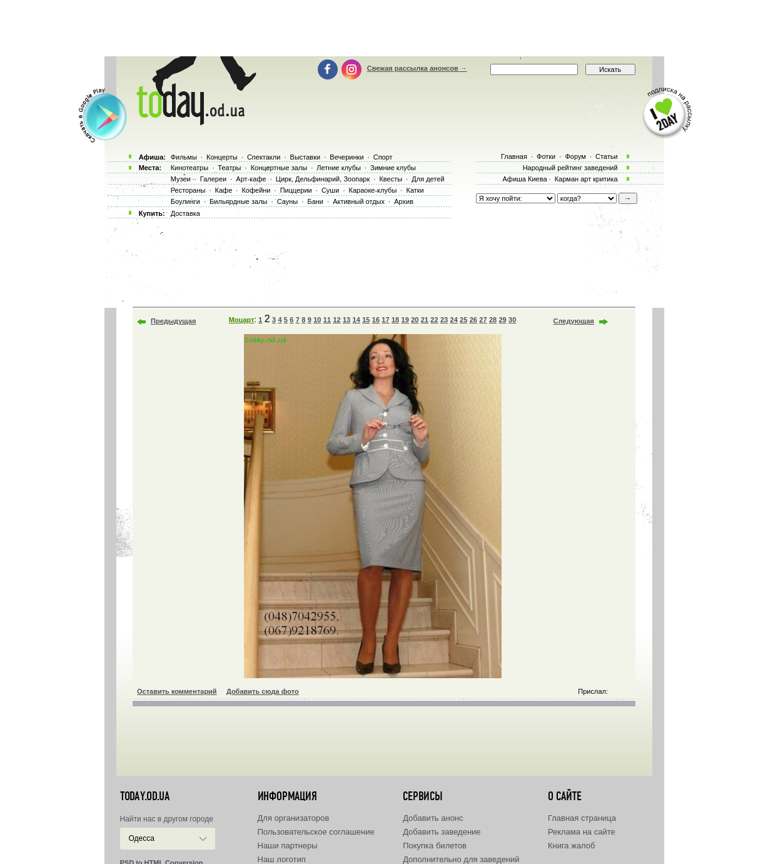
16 (376, 319)
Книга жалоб (571, 845)
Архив (403, 201)
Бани (315, 201)
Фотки (546, 156)
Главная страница (582, 818)
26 (473, 319)
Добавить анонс (433, 818)
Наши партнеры (288, 845)
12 (336, 319)
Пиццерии (296, 190)
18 (395, 319)
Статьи (606, 156)
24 (454, 319)
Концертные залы (279, 167)
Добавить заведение (441, 831)
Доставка (185, 213)
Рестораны (188, 190)
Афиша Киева (524, 179)
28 (493, 319)
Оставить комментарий (177, 691)
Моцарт (242, 319)
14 (356, 319)
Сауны (287, 201)
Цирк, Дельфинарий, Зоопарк (323, 179)
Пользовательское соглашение (316, 831)
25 (463, 319)
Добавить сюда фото (262, 691)
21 (424, 319)
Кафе (224, 190)
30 (512, 319)
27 (483, 319)
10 (317, 319)
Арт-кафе (251, 179)
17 (385, 319)
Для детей (428, 179)
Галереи (213, 179)
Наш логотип (282, 859)
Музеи (181, 179)
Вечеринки (346, 157)
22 (434, 319)
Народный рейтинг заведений (570, 167)
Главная (514, 156)
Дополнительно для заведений (461, 859)
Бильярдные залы (238, 201)
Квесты (390, 179)
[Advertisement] (384, 28)
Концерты (222, 157)
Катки (414, 190)
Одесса (141, 838)
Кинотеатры (189, 167)
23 (444, 319)
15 (366, 319)
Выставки (305, 157)
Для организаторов (294, 818)
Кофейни (255, 190)
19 (405, 319)
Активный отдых (359, 201)
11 (327, 319)
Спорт (383, 157)
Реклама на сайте (581, 831)
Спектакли (264, 157)
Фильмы (184, 157)
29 (502, 319)
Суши (330, 190)
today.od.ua (144, 796)
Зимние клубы (393, 167)
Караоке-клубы (373, 190)
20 (414, 319)
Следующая (573, 321)
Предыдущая (173, 321)
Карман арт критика (586, 179)
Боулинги (185, 201)
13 (346, 319)
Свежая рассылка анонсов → (417, 68)
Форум (575, 156)
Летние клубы (338, 167)
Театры (229, 167)
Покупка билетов (435, 845)
